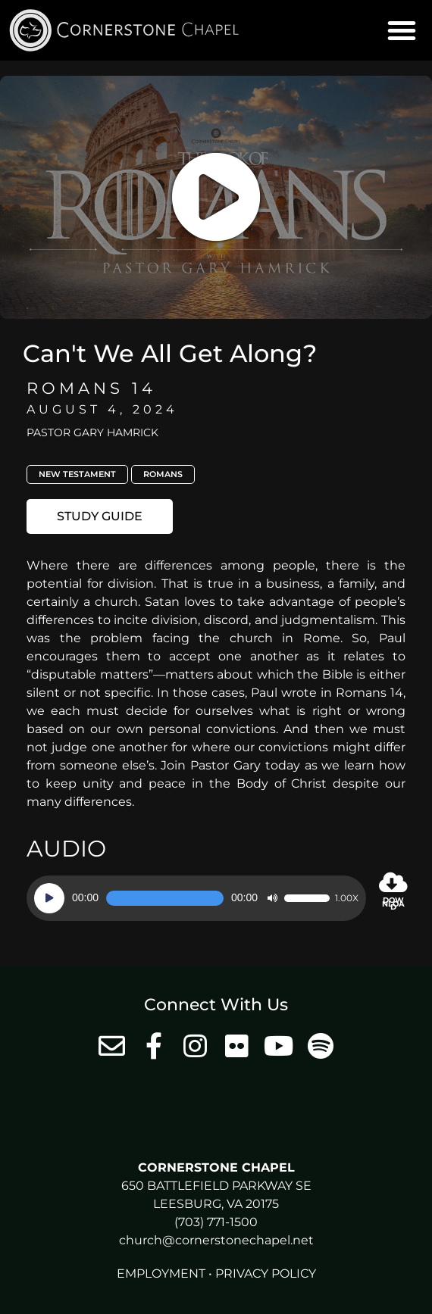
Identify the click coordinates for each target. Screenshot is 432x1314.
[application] (196, 898)
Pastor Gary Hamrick (92, 432)
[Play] (49, 898)
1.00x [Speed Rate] (346, 898)
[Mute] (272, 898)
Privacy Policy (265, 1273)
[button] (401, 30)
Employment (161, 1273)
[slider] (165, 898)
